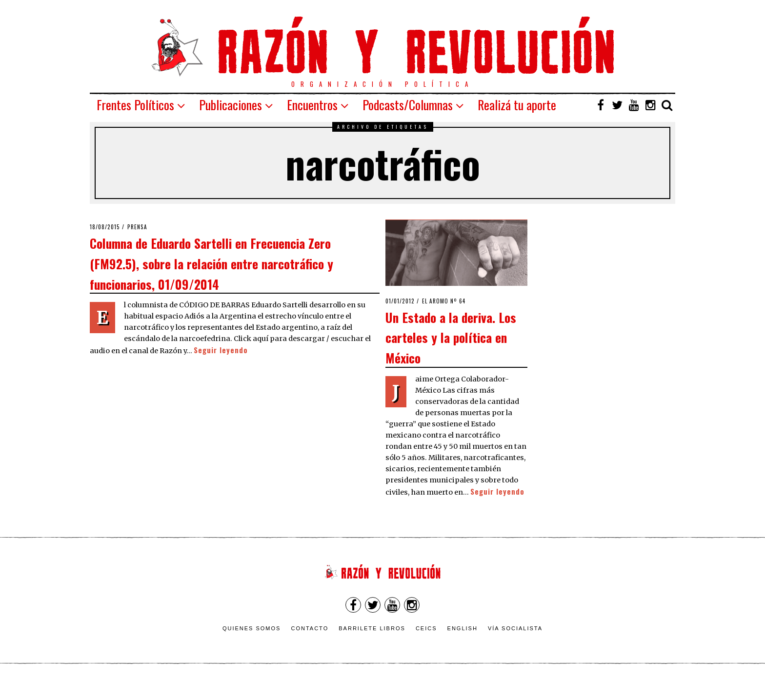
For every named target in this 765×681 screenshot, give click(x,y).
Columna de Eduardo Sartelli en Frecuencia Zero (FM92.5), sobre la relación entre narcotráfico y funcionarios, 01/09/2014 (211, 263)
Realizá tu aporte (517, 104)
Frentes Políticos (135, 104)
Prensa (137, 227)
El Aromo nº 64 (443, 301)
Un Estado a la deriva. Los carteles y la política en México (450, 337)
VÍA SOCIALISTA (515, 628)
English (462, 628)
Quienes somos (251, 628)
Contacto (309, 628)
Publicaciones (230, 104)
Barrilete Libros (372, 628)
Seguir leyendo (221, 350)
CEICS (426, 628)
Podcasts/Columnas (407, 104)
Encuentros (312, 104)
